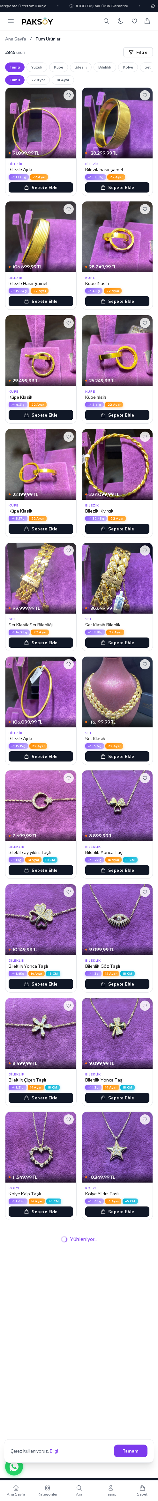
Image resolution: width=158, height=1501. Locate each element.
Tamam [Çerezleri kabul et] (131, 1451)
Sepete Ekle (41, 187)
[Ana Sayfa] (16, 1491)
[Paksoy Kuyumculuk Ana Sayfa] (37, 21)
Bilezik (81, 67)
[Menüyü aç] (11, 21)
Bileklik (104, 67)
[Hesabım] (110, 1491)
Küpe (58, 67)
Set (148, 67)
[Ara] (106, 21)
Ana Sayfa (15, 38)
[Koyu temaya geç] (120, 21)
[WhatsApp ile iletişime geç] (14, 1466)
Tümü (15, 67)
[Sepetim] (147, 21)
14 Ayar (62, 80)
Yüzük (36, 67)
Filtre (138, 52)
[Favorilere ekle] (69, 95)
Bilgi (54, 1451)
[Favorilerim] (134, 21)
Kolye (128, 67)
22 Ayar (38, 80)
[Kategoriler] (47, 1491)
